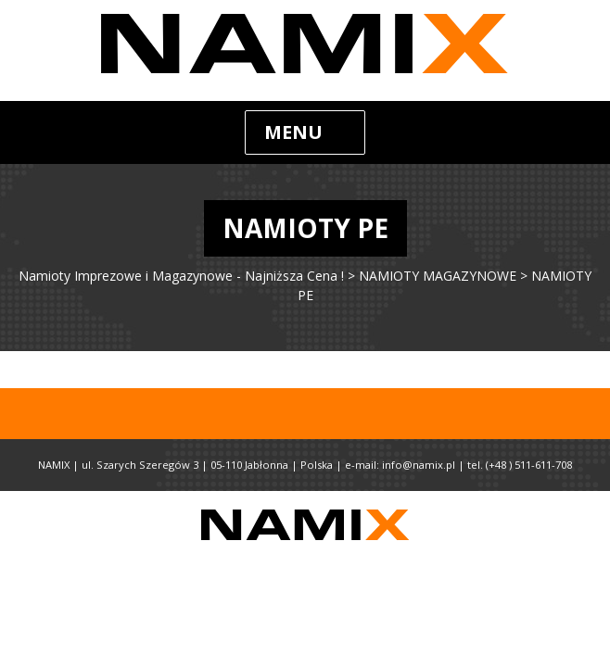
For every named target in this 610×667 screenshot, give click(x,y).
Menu (293, 132)
